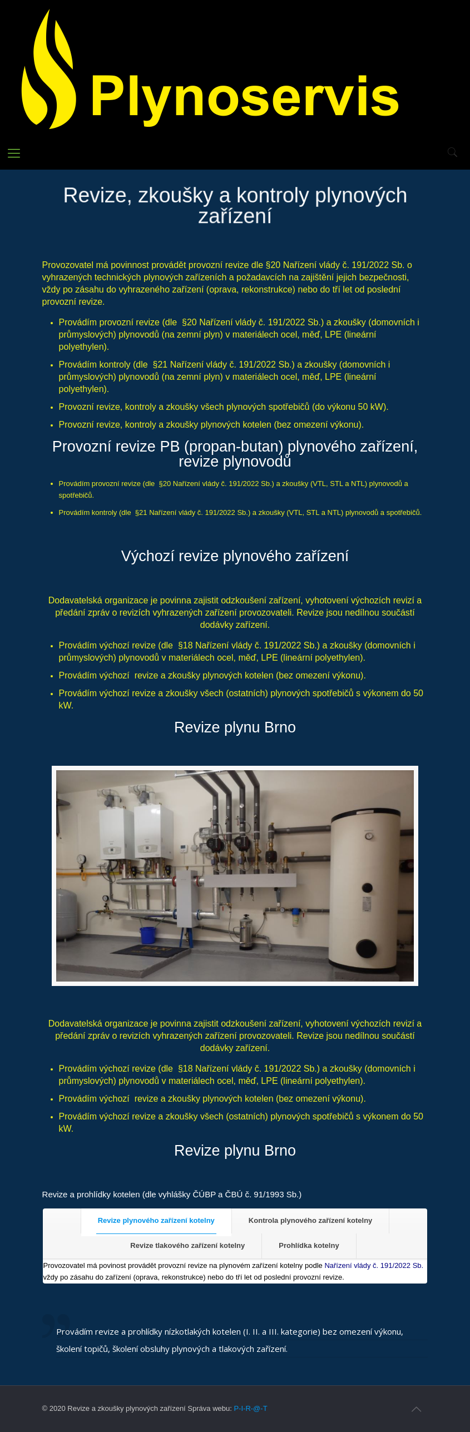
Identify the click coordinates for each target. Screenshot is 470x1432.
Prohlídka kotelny (309, 1245)
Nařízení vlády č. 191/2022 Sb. (373, 1265)
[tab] (156, 1220)
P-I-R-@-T (250, 1408)
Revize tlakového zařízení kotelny (187, 1245)
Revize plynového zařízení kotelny (156, 1220)
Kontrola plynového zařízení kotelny (310, 1220)
